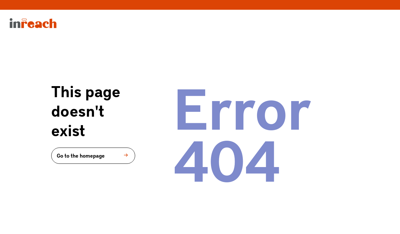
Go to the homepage (93, 155)
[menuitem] (33, 26)
